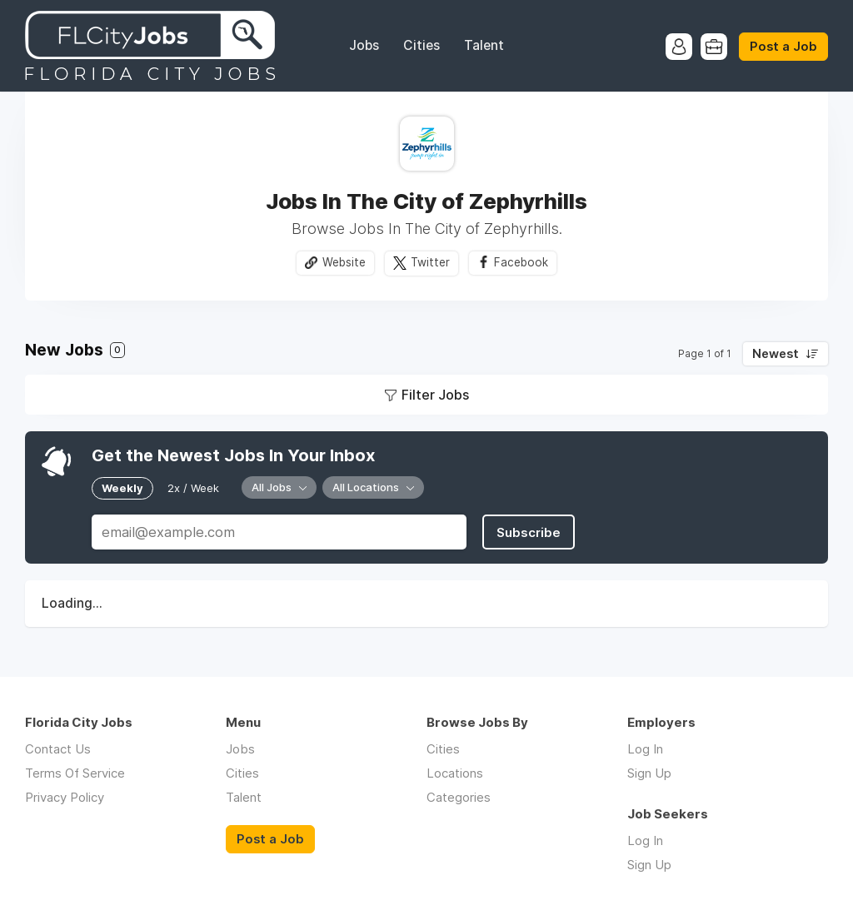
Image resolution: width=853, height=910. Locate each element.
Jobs (364, 45)
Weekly (122, 488)
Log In (645, 749)
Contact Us (58, 749)
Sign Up (649, 773)
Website (344, 262)
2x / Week (193, 488)
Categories (458, 797)
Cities (421, 45)
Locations (454, 773)
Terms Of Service (75, 773)
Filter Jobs (435, 394)
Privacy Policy (64, 797)
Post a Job (783, 46)
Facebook (521, 262)
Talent (484, 45)
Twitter (430, 262)
